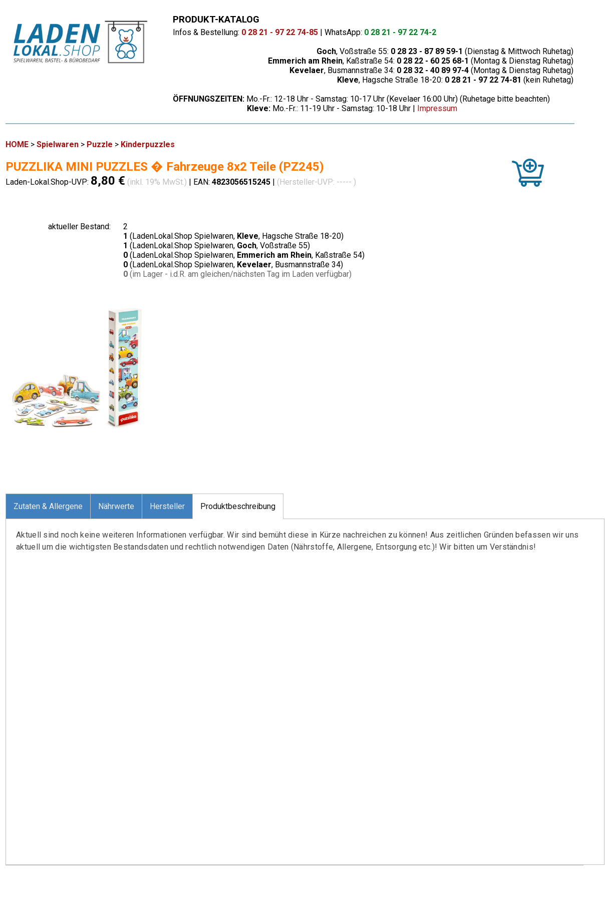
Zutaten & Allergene (48, 506)
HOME (17, 144)
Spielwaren (58, 144)
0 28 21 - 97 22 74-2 (400, 32)
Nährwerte (116, 506)
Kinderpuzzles (148, 144)
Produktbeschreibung (237, 506)
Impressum (437, 108)
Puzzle (100, 144)
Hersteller (167, 506)
